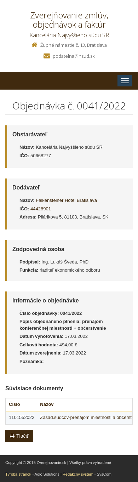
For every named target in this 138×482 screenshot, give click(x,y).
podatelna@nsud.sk (73, 56)
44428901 (40, 208)
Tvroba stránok (18, 474)
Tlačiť (19, 436)
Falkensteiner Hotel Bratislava (66, 200)
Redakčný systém (78, 474)
